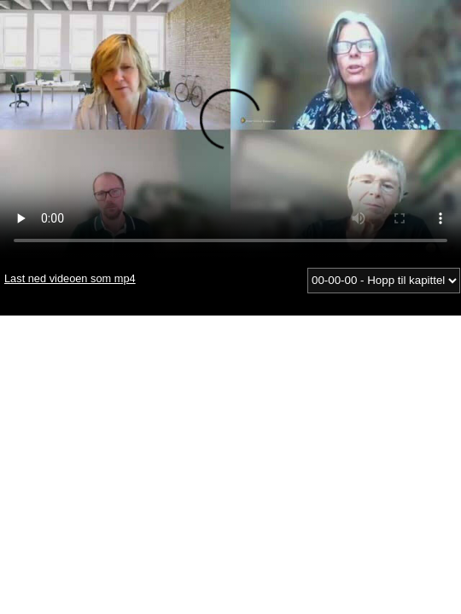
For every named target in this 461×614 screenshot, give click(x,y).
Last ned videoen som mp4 (70, 278)
